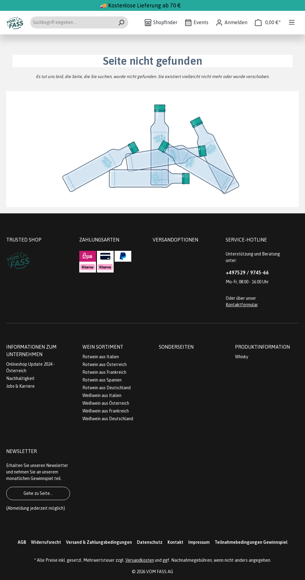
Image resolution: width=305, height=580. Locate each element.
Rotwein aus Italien (100, 356)
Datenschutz (150, 542)
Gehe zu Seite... (38, 493)
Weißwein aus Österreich (105, 403)
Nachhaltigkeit (20, 378)
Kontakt (175, 542)
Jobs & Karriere (20, 386)
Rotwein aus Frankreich (104, 372)
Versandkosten (139, 560)
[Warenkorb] (268, 22)
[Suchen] (121, 22)
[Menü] (292, 22)
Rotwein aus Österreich (104, 364)
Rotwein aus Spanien (102, 379)
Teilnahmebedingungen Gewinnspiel (251, 542)
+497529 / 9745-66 (247, 272)
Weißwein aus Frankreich (105, 410)
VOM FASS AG (159, 571)
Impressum (199, 542)
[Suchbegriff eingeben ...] (72, 22)
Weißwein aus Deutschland (107, 418)
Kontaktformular (242, 304)
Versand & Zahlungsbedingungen (99, 542)
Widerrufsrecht (46, 542)
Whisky (241, 356)
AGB (22, 542)
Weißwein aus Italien (101, 395)
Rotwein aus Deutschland (106, 387)
